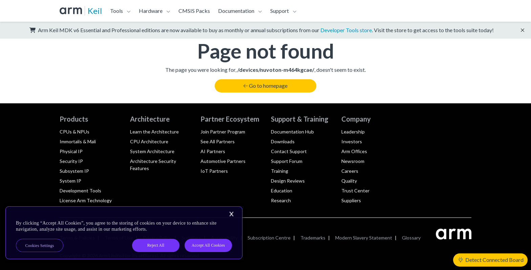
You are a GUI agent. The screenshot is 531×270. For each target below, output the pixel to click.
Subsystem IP (74, 171)
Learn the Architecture (154, 131)
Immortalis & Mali (78, 141)
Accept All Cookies (208, 245)
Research (281, 200)
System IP (70, 181)
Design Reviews (288, 181)
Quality (349, 181)
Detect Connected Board (491, 259)
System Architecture (152, 151)
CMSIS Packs (194, 10)
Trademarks (312, 238)
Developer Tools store (346, 30)
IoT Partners (214, 171)
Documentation (236, 10)
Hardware (151, 10)
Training (279, 171)
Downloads (283, 141)
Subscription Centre (269, 238)
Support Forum (286, 161)
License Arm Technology (86, 200)
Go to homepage (265, 85)
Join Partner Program (222, 131)
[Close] (231, 214)
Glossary (411, 238)
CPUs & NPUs (74, 131)
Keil (95, 11)
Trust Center (355, 190)
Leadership (353, 131)
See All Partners (217, 141)
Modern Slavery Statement (363, 238)
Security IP (71, 161)
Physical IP (71, 151)
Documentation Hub (292, 131)
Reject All (156, 245)
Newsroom (352, 161)
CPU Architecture (149, 141)
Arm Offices (354, 151)
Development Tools (80, 190)
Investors (351, 141)
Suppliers (351, 200)
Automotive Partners (223, 161)
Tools (116, 10)
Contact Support (289, 151)
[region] (123, 232)
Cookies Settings (39, 245)
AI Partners (212, 151)
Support (279, 10)
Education (281, 190)
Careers (349, 171)
